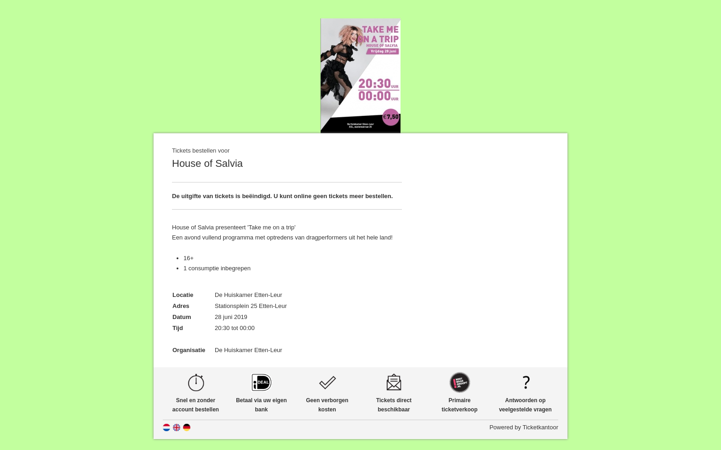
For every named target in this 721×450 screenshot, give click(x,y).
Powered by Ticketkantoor (523, 427)
